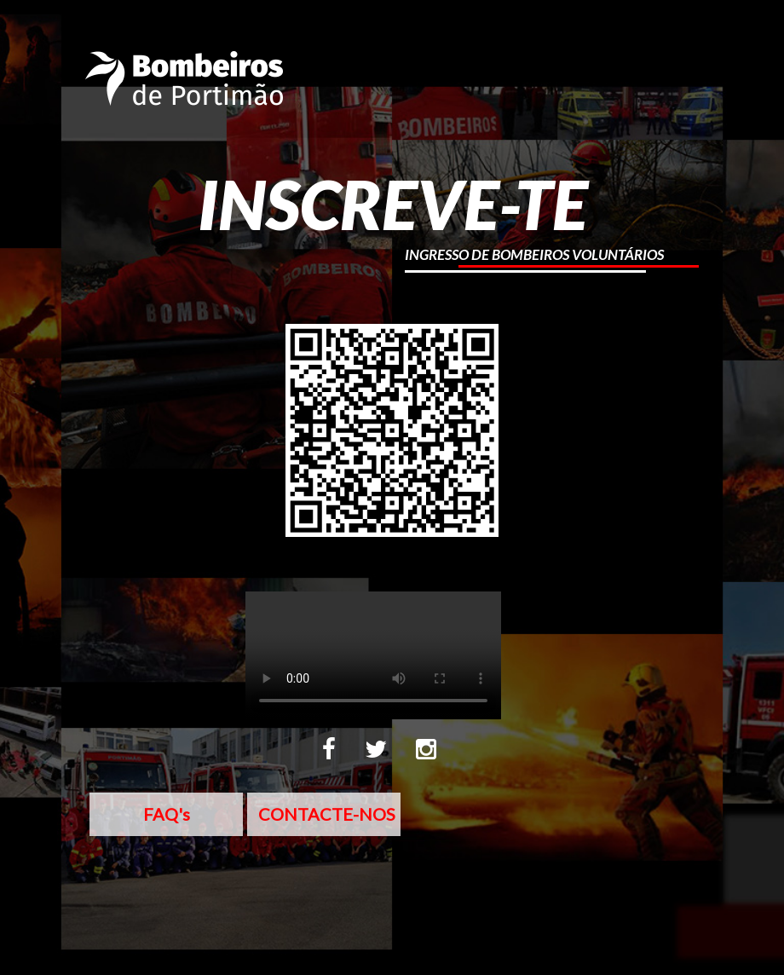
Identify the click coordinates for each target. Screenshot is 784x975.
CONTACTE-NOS (326, 814)
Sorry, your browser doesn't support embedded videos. (373, 655)
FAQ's (166, 814)
